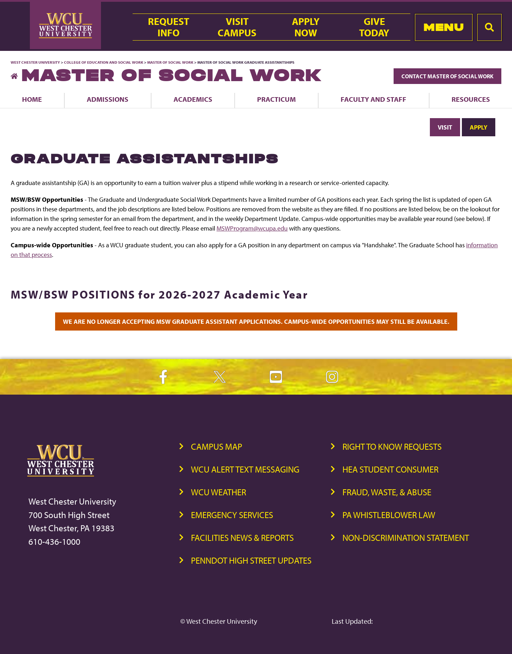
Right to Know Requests (392, 446)
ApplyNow (306, 27)
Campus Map (216, 446)
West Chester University (35, 62)
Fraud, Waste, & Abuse (386, 491)
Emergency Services (232, 514)
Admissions (107, 99)
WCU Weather (218, 491)
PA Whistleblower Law (388, 514)
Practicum (276, 99)
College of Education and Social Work (103, 62)
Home (32, 99)
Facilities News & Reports (242, 537)
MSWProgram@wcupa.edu (252, 228)
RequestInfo (168, 27)
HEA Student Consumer (390, 469)
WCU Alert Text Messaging (245, 469)
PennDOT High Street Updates (251, 560)
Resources (471, 99)
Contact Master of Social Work (447, 76)
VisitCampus (237, 27)
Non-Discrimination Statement (405, 537)
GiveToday (374, 27)
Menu (443, 27)
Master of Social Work (170, 62)
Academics (193, 99)
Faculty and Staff (373, 99)
